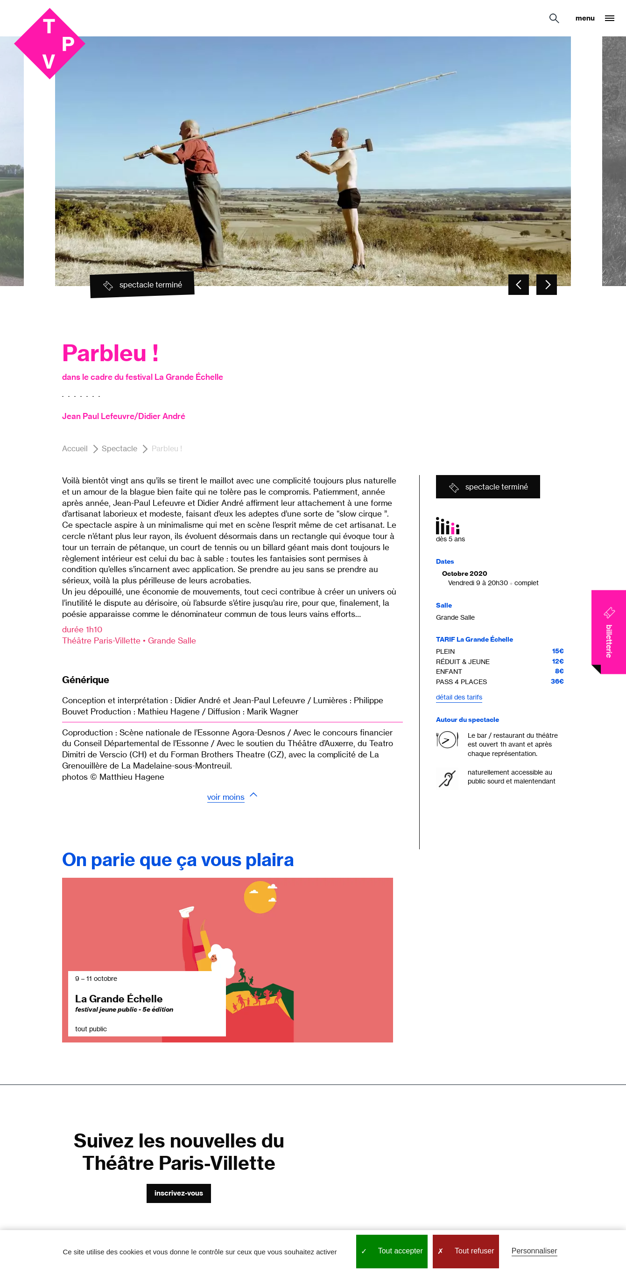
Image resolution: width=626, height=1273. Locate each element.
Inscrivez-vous (179, 1193)
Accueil (75, 449)
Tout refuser (465, 1251)
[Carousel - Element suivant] (546, 284)
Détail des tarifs (459, 697)
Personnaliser (534, 1251)
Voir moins (226, 797)
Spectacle (119, 449)
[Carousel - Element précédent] (518, 284)
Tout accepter (392, 1251)
